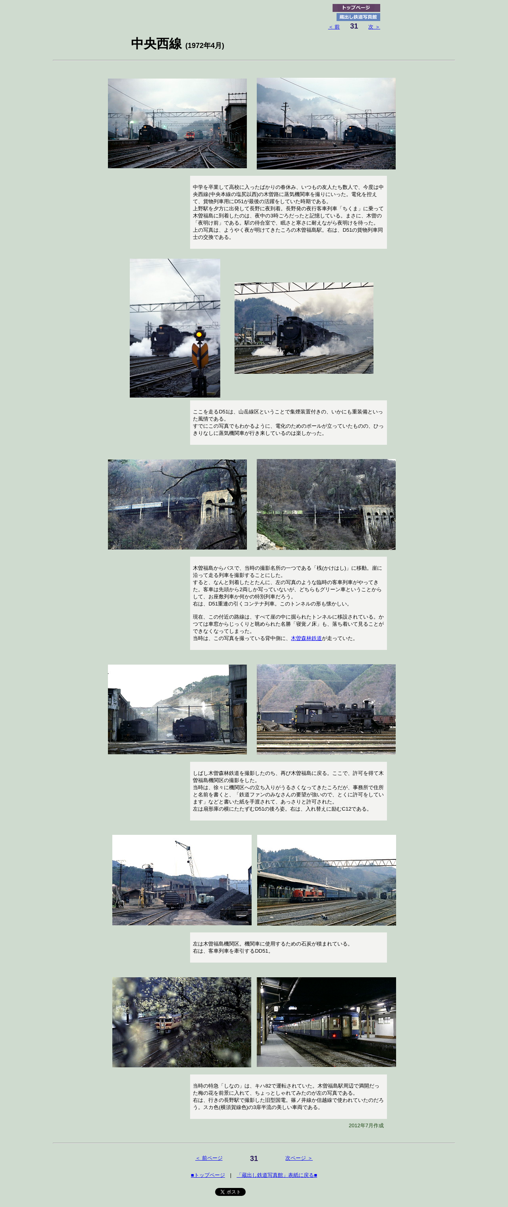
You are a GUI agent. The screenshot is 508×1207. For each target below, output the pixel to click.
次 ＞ (374, 27)
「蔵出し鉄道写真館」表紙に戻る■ (277, 1175)
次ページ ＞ (299, 1158)
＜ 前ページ (209, 1158)
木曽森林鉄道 (306, 638)
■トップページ (208, 1175)
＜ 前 (334, 27)
